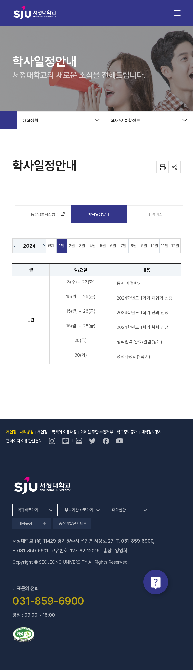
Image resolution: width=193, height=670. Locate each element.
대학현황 (119, 510)
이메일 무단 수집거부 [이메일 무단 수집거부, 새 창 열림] (96, 432)
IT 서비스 (154, 214)
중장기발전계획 (72, 523)
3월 (82, 246)
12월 (175, 246)
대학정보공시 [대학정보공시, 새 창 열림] (151, 432)
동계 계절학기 (129, 283)
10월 (154, 246)
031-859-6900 (137, 541)
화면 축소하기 (151, 167)
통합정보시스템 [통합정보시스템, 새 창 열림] (46, 215)
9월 (144, 246)
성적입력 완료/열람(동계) (139, 341)
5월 (103, 246)
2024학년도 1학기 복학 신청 (143, 327)
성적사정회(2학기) (133, 356)
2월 (72, 246)
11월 (164, 246)
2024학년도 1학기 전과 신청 (143, 312)
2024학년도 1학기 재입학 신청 (145, 298)
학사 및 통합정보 (125, 120)
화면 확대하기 (139, 167)
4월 (92, 246)
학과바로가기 (28, 510)
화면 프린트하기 (163, 167)
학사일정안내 (98, 214)
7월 (123, 246)
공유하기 (175, 167)
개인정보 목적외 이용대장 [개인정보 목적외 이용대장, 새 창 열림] (57, 432)
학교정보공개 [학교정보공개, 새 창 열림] (127, 432)
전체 (51, 246)
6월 (113, 246)
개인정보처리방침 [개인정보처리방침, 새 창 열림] (19, 432)
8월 (134, 246)
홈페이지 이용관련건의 (24, 441)
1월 (61, 246)
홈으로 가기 (8, 120)
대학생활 (30, 120)
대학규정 (31, 523)
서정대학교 (34, 12)
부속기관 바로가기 (79, 510)
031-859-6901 (32, 551)
